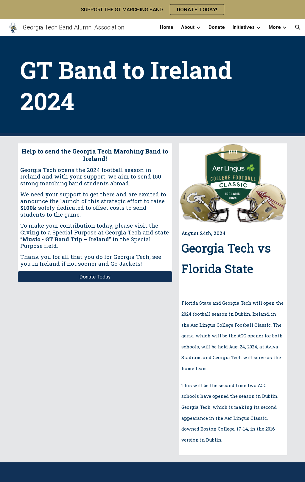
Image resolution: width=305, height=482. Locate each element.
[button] (298, 27)
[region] (152, 9)
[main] (152, 86)
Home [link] (166, 27)
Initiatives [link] (244, 27)
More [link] (275, 27)
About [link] (187, 27)
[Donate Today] (95, 276)
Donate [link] (216, 27)
